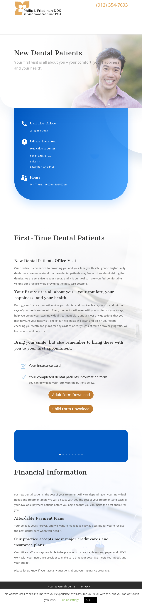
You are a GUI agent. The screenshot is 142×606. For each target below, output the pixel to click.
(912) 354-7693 (112, 5)
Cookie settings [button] (69, 600)
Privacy (85, 586)
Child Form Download (70, 408)
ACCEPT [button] (90, 600)
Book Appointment (32, 85)
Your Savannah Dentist (62, 586)
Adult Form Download (71, 394)
